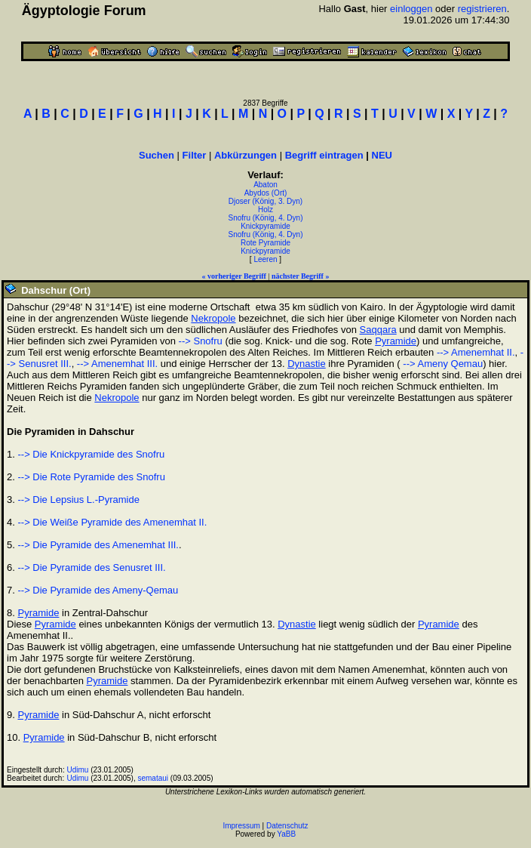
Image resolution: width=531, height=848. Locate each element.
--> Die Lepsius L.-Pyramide (78, 499)
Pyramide (395, 341)
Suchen (156, 155)
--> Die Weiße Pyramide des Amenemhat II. (112, 522)
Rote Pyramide (265, 243)
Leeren (265, 259)
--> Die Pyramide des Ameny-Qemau (97, 590)
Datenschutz (287, 826)
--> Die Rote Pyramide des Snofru (90, 477)
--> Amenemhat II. (476, 352)
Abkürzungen (245, 155)
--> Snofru (201, 341)
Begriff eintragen (324, 155)
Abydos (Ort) (265, 193)
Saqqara (378, 329)
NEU (382, 155)
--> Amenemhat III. (117, 363)
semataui (152, 778)
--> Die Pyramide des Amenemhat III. (98, 544)
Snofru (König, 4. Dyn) (266, 218)
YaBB (286, 834)
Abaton (265, 184)
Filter (195, 155)
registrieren (482, 8)
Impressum (241, 826)
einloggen (411, 8)
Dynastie (306, 363)
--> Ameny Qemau (442, 363)
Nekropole (213, 318)
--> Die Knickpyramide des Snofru (90, 454)
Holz (265, 209)
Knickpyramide (265, 226)
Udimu (78, 770)
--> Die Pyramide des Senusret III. (91, 567)
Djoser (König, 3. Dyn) (265, 201)
